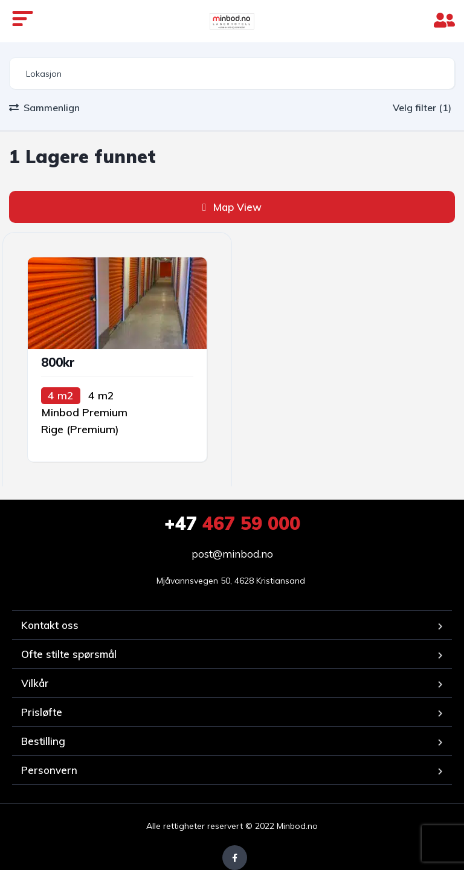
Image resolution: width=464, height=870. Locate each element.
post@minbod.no (232, 553)
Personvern (49, 770)
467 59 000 (232, 523)
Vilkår (35, 683)
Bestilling (43, 741)
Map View (232, 207)
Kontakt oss (50, 625)
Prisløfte (41, 712)
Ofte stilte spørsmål (69, 654)
